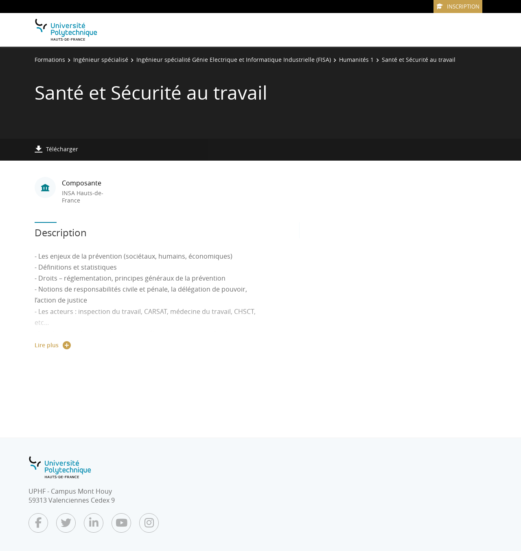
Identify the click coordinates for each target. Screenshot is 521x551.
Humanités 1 (356, 59)
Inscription (457, 6)
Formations (50, 59)
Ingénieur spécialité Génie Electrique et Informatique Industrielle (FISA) (233, 59)
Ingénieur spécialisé (100, 59)
